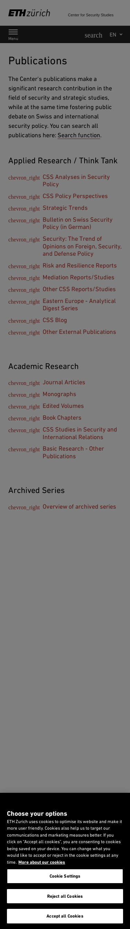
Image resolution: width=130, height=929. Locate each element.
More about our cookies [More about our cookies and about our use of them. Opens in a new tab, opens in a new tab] (41, 862)
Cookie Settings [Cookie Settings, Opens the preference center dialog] (65, 876)
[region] (65, 861)
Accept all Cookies (64, 916)
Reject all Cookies (65, 896)
